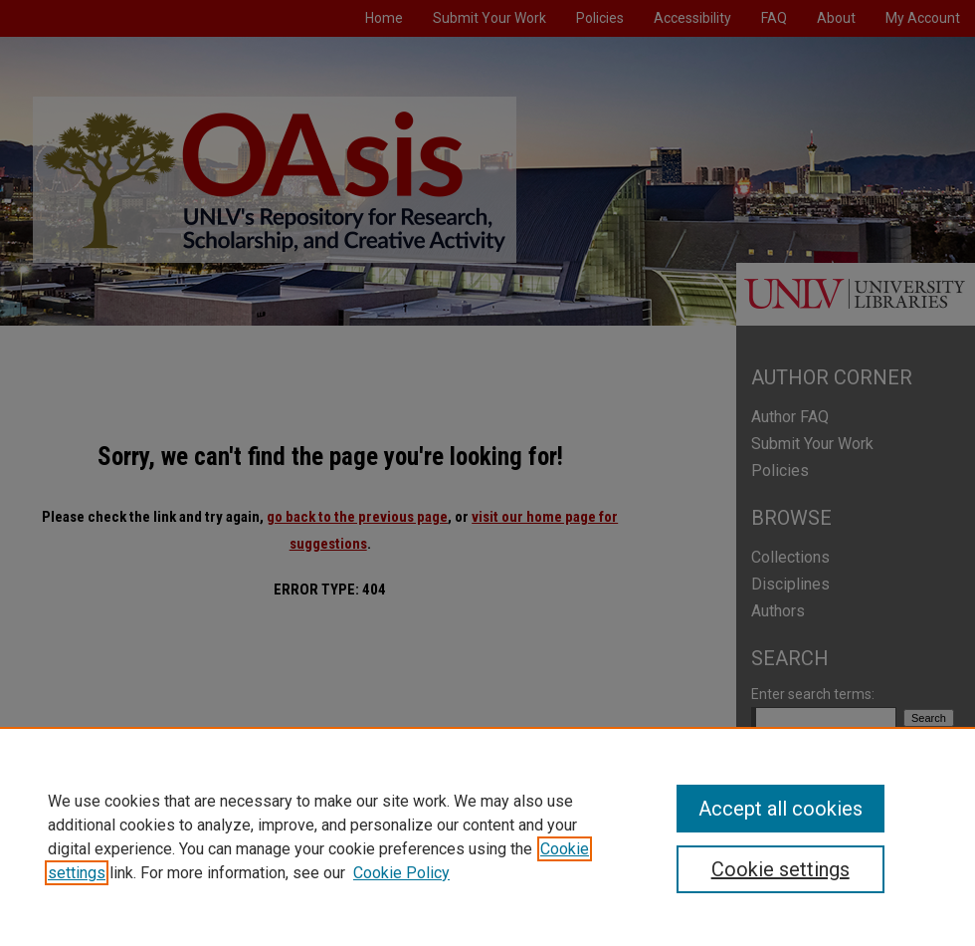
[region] (487, 836)
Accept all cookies (780, 809)
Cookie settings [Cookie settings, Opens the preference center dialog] (780, 869)
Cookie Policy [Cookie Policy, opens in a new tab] (401, 872)
